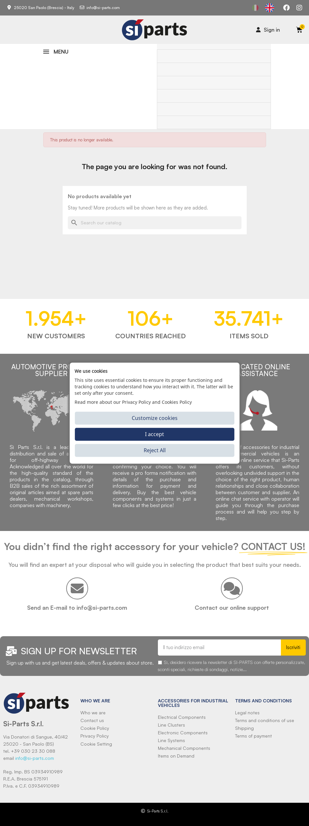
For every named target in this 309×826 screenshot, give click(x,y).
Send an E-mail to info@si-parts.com (77, 607)
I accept (154, 434)
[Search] (155, 222)
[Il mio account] (268, 29)
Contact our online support (232, 607)
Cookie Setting (96, 744)
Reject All (155, 450)
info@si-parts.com (34, 758)
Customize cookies (155, 418)
